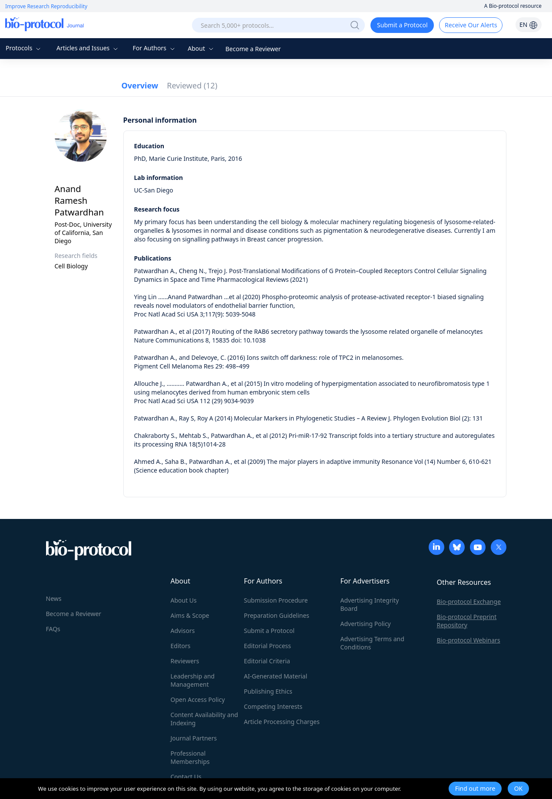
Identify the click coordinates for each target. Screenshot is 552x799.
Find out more (475, 788)
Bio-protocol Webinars (468, 640)
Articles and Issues (88, 48)
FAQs (53, 629)
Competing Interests (273, 706)
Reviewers (185, 661)
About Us (184, 600)
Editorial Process (267, 646)
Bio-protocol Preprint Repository (467, 621)
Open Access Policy (198, 699)
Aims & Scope (190, 615)
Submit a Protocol (402, 25)
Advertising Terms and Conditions (372, 643)
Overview (140, 85)
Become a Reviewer (253, 49)
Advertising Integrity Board (369, 604)
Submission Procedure (276, 600)
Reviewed (192, 85)
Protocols (24, 48)
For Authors (154, 48)
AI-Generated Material (275, 676)
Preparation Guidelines (277, 615)
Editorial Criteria (267, 661)
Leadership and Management (193, 680)
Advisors (183, 630)
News (54, 598)
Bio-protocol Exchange (469, 601)
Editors (181, 646)
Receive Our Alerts (471, 25)
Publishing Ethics (268, 691)
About (201, 48)
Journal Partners (194, 738)
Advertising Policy (365, 624)
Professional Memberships (190, 757)
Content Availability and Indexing (204, 719)
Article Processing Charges (282, 721)
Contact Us (186, 777)
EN (528, 24)
